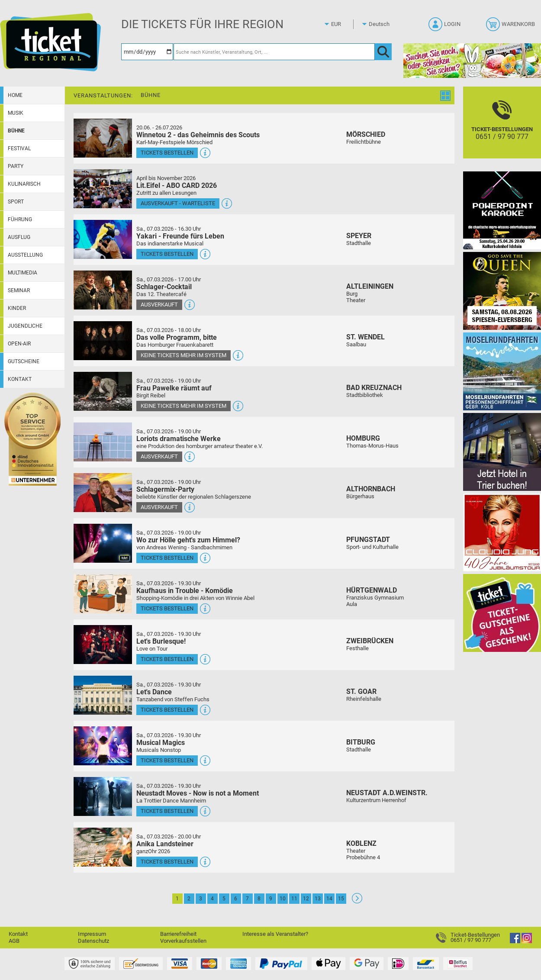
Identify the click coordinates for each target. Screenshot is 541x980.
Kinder (17, 308)
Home (15, 95)
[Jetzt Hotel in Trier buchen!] (502, 451)
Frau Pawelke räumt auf (174, 388)
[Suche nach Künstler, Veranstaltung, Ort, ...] (274, 51)
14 (329, 899)
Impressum (92, 934)
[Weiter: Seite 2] (357, 901)
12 (306, 899)
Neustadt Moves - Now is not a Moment (197, 793)
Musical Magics (160, 742)
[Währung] (344, 24)
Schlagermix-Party (165, 489)
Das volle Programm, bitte (176, 337)
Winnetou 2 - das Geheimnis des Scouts (198, 135)
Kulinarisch (24, 184)
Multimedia (22, 273)
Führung (20, 219)
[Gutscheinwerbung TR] (502, 612)
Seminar (19, 290)
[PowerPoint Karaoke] (502, 210)
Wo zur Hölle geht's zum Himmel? (188, 540)
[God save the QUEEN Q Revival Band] (502, 290)
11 (294, 899)
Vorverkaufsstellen (183, 941)
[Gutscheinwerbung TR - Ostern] (472, 60)
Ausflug (19, 237)
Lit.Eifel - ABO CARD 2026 (176, 185)
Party (15, 166)
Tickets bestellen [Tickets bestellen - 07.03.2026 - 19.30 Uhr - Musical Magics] (167, 760)
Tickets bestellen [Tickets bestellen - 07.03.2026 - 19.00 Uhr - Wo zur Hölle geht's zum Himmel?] (167, 557)
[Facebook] (515, 941)
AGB (14, 941)
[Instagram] (527, 941)
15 (341, 899)
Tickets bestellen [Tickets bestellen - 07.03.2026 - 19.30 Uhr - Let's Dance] (167, 709)
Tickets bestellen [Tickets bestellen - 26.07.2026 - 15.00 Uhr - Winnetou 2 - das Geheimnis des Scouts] (167, 152)
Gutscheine (23, 361)
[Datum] (147, 51)
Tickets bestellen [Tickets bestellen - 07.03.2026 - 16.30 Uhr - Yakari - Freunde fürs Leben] (167, 254)
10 (283, 899)
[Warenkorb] (511, 26)
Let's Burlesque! (161, 641)
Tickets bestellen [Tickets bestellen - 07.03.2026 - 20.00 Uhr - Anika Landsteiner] (167, 861)
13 (318, 899)
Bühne (16, 131)
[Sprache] (381, 24)
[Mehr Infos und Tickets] (103, 138)
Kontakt (20, 379)
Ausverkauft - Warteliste (178, 203)
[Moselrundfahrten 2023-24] (502, 371)
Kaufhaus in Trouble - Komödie (184, 591)
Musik (15, 113)
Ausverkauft (159, 304)
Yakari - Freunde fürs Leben (180, 236)
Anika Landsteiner (164, 844)
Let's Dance (154, 692)
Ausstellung (25, 255)
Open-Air (19, 344)
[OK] (383, 51)
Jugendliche (25, 326)
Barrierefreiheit (178, 934)
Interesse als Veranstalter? (275, 934)
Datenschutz (93, 941)
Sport (16, 202)
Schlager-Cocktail (164, 287)
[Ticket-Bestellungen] (502, 130)
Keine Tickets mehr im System (183, 355)
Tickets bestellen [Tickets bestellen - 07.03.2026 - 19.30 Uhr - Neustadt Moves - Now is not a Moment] (167, 811)
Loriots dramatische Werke (178, 439)
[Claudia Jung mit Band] (502, 532)
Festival (19, 148)
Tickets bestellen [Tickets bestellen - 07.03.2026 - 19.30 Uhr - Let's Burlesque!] (167, 659)
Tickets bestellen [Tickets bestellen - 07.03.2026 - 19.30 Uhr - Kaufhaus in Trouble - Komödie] (167, 608)
